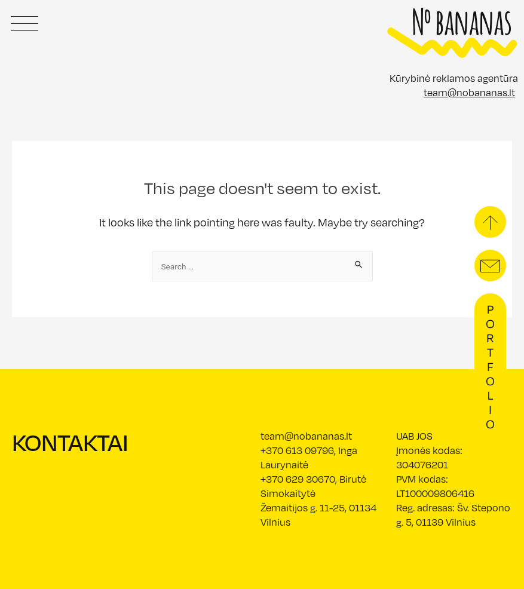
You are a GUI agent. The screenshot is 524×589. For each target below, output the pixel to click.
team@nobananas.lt (469, 92)
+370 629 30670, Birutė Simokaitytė (313, 486)
